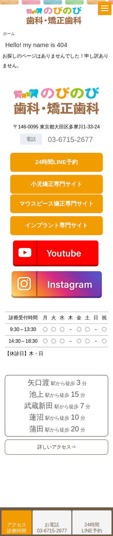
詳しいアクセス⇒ (56, 446)
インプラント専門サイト (56, 225)
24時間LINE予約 (56, 162)
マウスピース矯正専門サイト (56, 203)
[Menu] (104, 8)
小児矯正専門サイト (56, 184)
